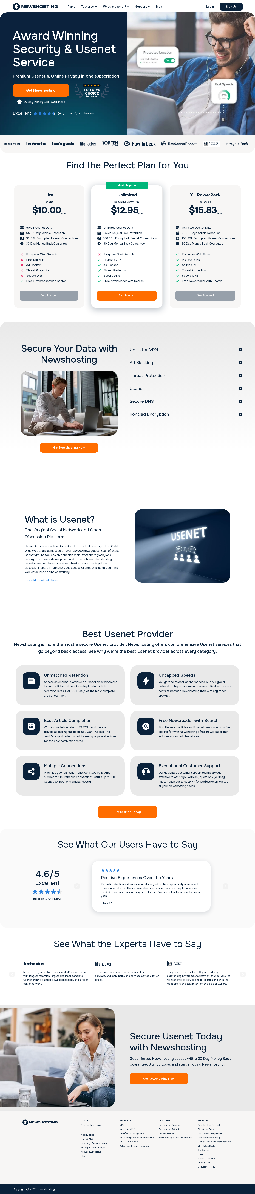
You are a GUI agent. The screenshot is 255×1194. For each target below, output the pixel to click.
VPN (122, 1125)
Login (210, 6)
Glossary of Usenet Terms (94, 1143)
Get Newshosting (41, 90)
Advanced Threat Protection (134, 1146)
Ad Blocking (141, 362)
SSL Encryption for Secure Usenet (137, 1137)
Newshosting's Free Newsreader (175, 1137)
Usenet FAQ (87, 1139)
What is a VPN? (127, 1129)
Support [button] (141, 6)
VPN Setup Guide (206, 1146)
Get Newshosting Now (69, 447)
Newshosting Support (209, 1125)
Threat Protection (147, 375)
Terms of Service (206, 1158)
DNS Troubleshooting (209, 1137)
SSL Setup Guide (206, 1129)
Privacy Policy (205, 1162)
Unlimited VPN (144, 349)
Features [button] (87, 6)
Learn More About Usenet (42, 580)
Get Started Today (127, 812)
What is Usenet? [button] (114, 6)
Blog (159, 6)
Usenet (137, 388)
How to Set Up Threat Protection (214, 1141)
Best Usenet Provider (169, 1125)
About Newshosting (91, 1151)
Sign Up (231, 6)
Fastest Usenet (166, 1133)
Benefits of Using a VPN (132, 1133)
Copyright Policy (206, 1167)
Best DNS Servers (129, 1141)
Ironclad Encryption (149, 414)
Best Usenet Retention (170, 1129)
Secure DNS (142, 401)
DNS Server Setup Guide (210, 1133)
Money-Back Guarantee (93, 1147)
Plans (71, 6)
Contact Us (204, 1150)
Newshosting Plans (91, 1125)
